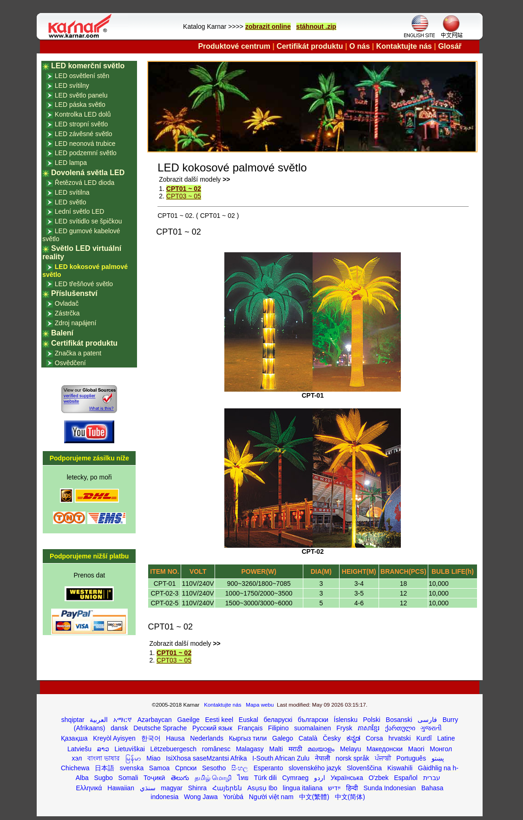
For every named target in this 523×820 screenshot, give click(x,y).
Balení (62, 333)
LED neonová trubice (85, 143)
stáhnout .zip (316, 26)
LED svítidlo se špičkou (88, 221)
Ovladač (66, 303)
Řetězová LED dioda (84, 182)
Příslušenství (74, 293)
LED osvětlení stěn (82, 75)
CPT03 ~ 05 (183, 196)
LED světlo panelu (81, 95)
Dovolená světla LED (87, 173)
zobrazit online (268, 26)
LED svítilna (72, 192)
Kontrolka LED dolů (83, 114)
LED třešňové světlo (84, 284)
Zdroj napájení (76, 323)
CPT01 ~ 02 (183, 188)
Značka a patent (78, 353)
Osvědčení (70, 363)
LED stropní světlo (81, 124)
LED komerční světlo (87, 66)
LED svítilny (72, 85)
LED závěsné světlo (83, 134)
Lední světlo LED (80, 211)
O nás (359, 46)
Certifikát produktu (309, 46)
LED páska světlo (80, 104)
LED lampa (71, 162)
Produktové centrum (234, 46)
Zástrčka (67, 313)
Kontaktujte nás (404, 46)
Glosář (450, 46)
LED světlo (70, 202)
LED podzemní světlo (86, 153)
